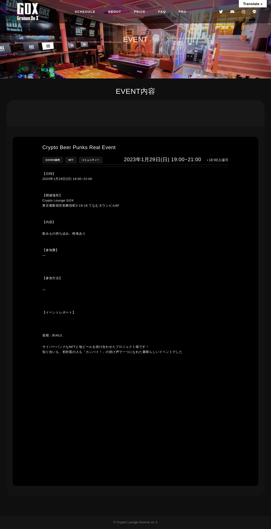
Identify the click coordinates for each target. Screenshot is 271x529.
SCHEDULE (85, 11)
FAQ (162, 11)
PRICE (140, 11)
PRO (183, 11)
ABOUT (114, 11)
